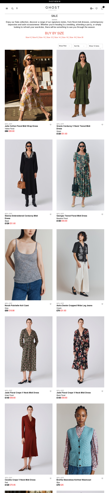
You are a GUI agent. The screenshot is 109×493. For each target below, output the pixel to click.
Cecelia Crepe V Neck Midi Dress (20, 481)
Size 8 (34, 37)
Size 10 (42, 37)
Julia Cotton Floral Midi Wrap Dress (21, 127)
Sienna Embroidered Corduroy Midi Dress (24, 218)
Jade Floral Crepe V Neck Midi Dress (22, 394)
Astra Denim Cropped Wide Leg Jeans (74, 307)
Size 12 (50, 37)
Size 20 (80, 37)
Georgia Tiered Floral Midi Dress (72, 217)
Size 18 (73, 37)
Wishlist (50, 124)
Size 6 (28, 37)
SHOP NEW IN (54, 1)
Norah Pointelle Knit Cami (17, 307)
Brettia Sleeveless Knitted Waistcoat (74, 481)
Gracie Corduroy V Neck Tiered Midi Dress (76, 129)
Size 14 (57, 37)
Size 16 (65, 37)
